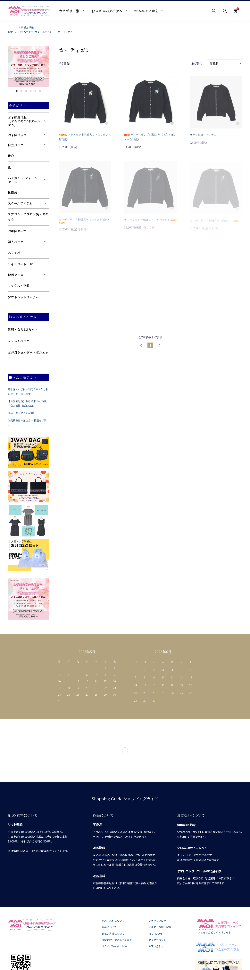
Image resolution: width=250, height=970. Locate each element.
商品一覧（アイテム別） (21, 413)
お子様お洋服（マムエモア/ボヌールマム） (24, 121)
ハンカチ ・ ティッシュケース (24, 180)
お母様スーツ (17, 231)
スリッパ (14, 252)
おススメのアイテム (106, 10)
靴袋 (11, 155)
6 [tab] (40, 91)
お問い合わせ (156, 946)
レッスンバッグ (18, 341)
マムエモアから (146, 10)
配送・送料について (113, 921)
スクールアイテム (20, 203)
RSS (150, 933)
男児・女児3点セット (23, 329)
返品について (109, 927)
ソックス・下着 (18, 285)
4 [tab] (31, 91)
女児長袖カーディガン (203, 136)
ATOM (158, 933)
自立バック (15, 145)
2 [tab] (21, 91)
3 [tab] (26, 91)
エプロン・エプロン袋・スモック (28, 217)
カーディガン (65, 32)
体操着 (12, 192)
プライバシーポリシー (114, 946)
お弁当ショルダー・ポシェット (28, 355)
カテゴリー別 (69, 10)
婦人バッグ (15, 242)
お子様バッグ (17, 135)
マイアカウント (157, 940)
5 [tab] (35, 91)
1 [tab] (17, 91)
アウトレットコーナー (23, 297)
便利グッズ (15, 275)
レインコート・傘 (20, 264)
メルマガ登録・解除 (159, 927)
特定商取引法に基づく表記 (117, 940)
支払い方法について (113, 933)
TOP (10, 32)
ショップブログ (157, 921)
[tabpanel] (28, 66)
